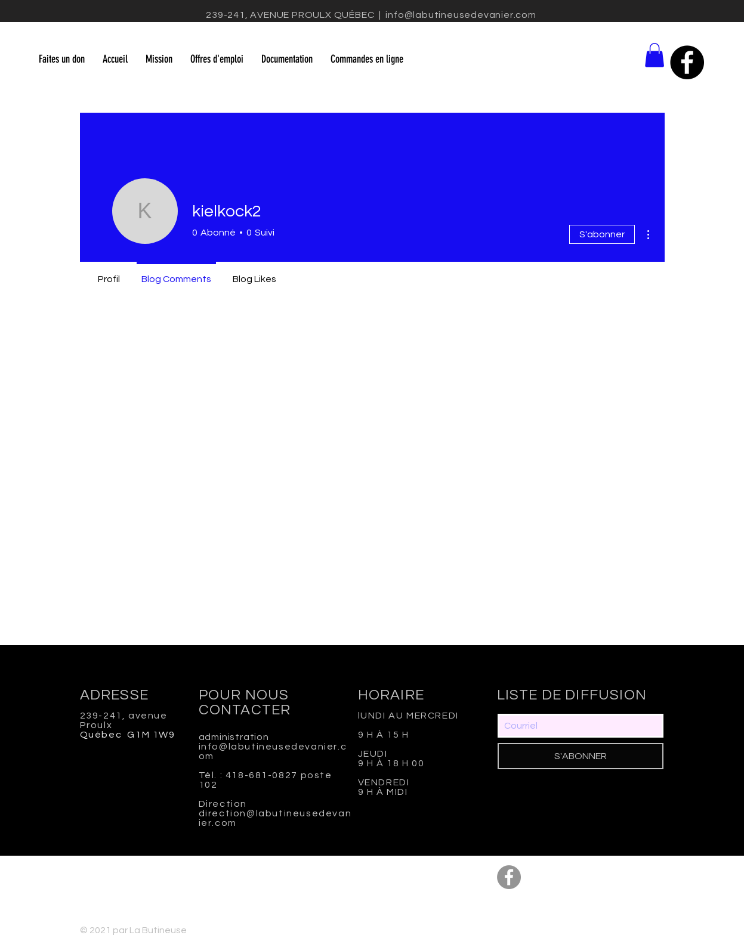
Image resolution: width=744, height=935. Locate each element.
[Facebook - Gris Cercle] (509, 877)
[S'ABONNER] (580, 756)
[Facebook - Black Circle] (687, 62)
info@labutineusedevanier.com (460, 15)
